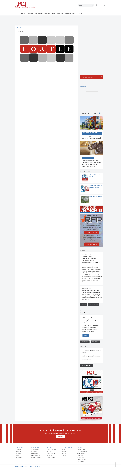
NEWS (17, 13)
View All (84, 304)
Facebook (64, 451)
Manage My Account (88, 77)
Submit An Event (94, 304)
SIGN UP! (81, 13)
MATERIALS (30, 13)
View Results (85, 341)
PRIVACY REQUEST (82, 459)
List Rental (49, 455)
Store (17, 455)
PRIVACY (79, 447)
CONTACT (74, 13)
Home (18, 27)
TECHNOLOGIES (39, 13)
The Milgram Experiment (90, 329)
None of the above (89, 331)
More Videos (83, 86)
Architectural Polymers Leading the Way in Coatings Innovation (91, 138)
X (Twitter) (64, 455)
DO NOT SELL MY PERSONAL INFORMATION (81, 455)
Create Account (35, 449)
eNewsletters (34, 453)
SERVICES (49, 447)
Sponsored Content (89, 113)
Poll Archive (95, 341)
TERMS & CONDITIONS (82, 451)
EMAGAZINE (68, 13)
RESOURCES (47, 13)
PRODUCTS (23, 13)
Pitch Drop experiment (90, 327)
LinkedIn (64, 449)
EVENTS (53, 13)
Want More (19, 457)
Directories (18, 453)
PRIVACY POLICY (81, 449)
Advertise (18, 449)
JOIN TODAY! (60, 436)
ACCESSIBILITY (81, 461)
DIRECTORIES (60, 13)
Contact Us (18, 451)
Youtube (64, 453)
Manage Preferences (36, 457)
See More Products (86, 365)
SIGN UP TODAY (35, 447)
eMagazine (34, 451)
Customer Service (35, 455)
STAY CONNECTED (67, 447)
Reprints (49, 451)
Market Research (51, 453)
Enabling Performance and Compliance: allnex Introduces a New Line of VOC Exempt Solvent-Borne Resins (91, 163)
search (92, 5)
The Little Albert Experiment (91, 325)
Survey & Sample (51, 457)
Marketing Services (51, 449)
